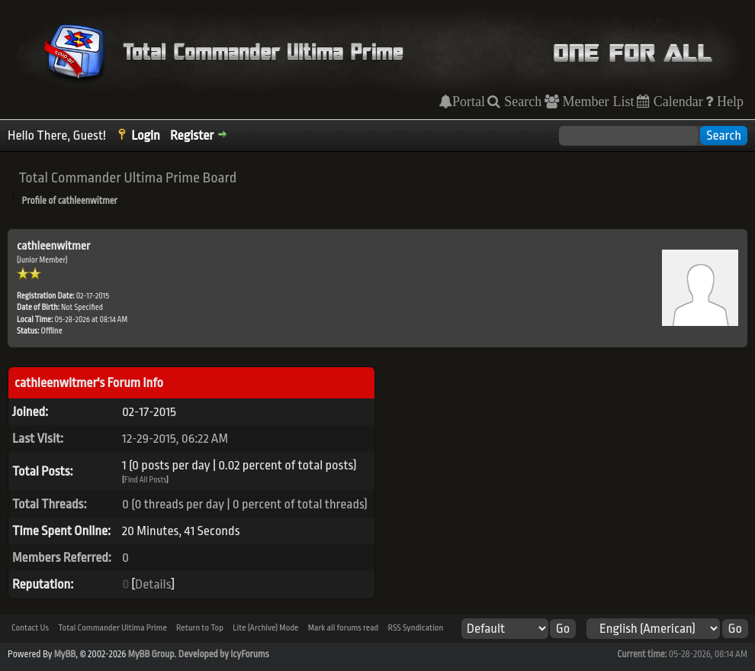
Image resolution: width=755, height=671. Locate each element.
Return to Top (199, 628)
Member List (597, 101)
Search (520, 101)
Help (728, 101)
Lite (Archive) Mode (265, 628)
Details (153, 584)
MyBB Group (151, 654)
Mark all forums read (343, 628)
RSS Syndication (415, 628)
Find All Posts (145, 480)
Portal (468, 101)
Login (145, 135)
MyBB (65, 654)
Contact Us (30, 628)
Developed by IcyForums (223, 654)
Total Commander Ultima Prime (112, 628)
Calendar (676, 101)
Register (192, 135)
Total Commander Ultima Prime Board (127, 177)
